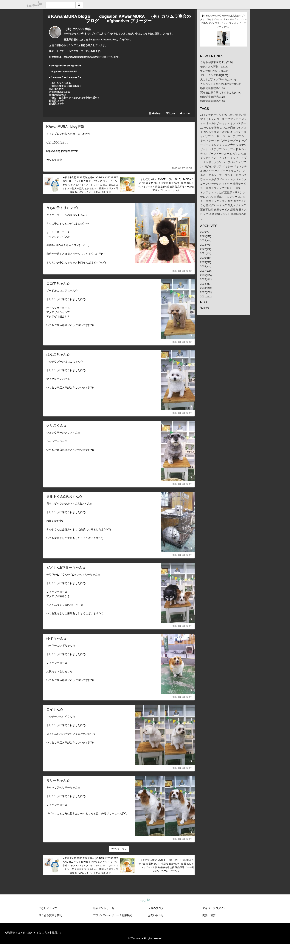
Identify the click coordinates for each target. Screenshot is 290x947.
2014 (203, 283)
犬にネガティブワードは (214, 79)
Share (185, 113)
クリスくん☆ (56, 425)
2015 (203, 279)
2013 (203, 287)
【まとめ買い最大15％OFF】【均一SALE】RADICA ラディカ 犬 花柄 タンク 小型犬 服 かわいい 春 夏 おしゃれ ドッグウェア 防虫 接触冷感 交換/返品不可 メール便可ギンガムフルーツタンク (166, 185)
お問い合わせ (156, 915)
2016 (203, 275)
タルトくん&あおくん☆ (64, 496)
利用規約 (127, 915)
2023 (203, 244)
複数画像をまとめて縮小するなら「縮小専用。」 (33, 932)
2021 (203, 253)
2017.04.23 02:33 (182, 271)
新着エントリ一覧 (103, 908)
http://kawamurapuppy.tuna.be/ (80, 56)
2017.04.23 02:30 (182, 342)
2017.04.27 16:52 (182, 168)
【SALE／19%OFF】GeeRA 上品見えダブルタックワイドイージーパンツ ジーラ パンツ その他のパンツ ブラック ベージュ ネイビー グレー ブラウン (223, 21)
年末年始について (210, 70)
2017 (203, 270)
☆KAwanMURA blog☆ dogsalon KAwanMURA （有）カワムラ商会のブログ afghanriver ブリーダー (119, 18)
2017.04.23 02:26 (182, 555)
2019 (203, 262)
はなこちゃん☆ (58, 354)
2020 (203, 257)
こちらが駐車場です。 (213, 62)
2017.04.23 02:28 (182, 484)
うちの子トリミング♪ (62, 208)
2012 (203, 292)
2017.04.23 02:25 (182, 626)
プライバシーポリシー (106, 915)
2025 (203, 236)
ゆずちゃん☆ (56, 638)
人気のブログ (156, 908)
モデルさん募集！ (210, 66)
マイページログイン (214, 908)
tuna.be (145, 900)
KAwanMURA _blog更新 (65, 127)
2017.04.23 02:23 (182, 697)
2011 (203, 296)
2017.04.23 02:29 (182, 413)
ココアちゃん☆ (58, 283)
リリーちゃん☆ (58, 780)
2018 (203, 266)
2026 (203, 231)
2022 (203, 249)
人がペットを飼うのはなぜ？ (217, 83)
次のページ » (119, 849)
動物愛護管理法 (209, 88)
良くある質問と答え (50, 915)
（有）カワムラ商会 (77, 29)
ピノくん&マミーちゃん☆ (66, 567)
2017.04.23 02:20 (182, 839)
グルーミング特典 (210, 75)
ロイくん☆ (54, 709)
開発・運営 (208, 915)
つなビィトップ (48, 908)
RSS (204, 308)
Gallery (154, 113)
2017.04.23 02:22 (182, 768)
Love (170, 113)
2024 (203, 240)
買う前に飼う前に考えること (217, 92)
